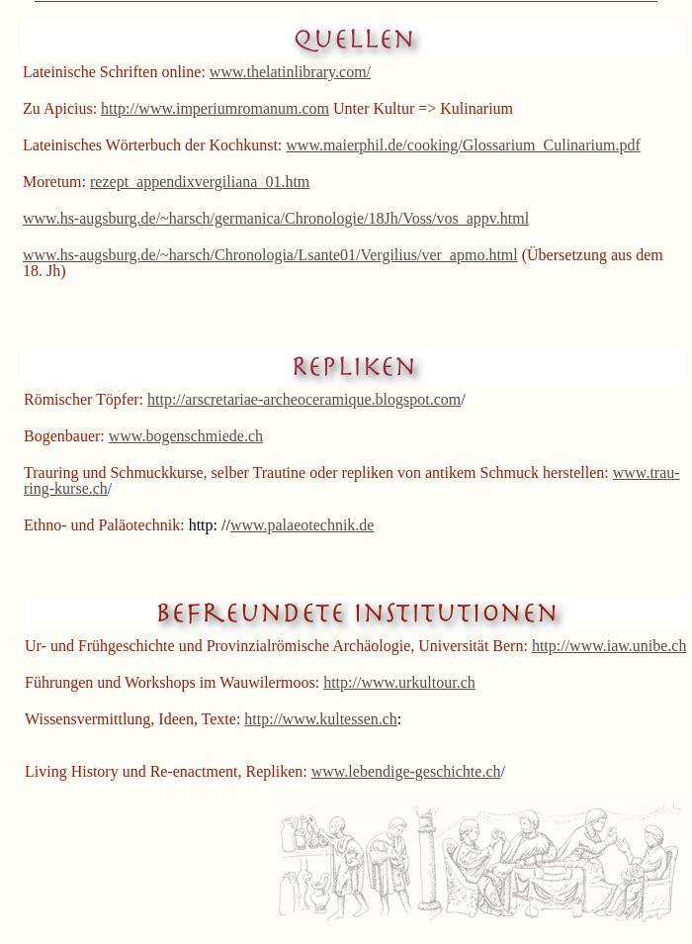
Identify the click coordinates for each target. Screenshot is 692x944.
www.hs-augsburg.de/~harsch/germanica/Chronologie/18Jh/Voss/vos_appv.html (276, 218)
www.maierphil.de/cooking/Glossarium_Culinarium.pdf (463, 145)
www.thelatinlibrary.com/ (290, 71)
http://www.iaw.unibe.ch (609, 645)
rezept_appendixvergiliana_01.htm (199, 181)
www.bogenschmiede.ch (186, 435)
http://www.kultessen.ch (320, 718)
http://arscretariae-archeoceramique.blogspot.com (304, 399)
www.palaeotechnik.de (302, 525)
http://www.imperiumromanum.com (215, 108)
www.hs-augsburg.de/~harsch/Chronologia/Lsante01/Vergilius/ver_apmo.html (270, 254)
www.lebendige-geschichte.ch (406, 771)
